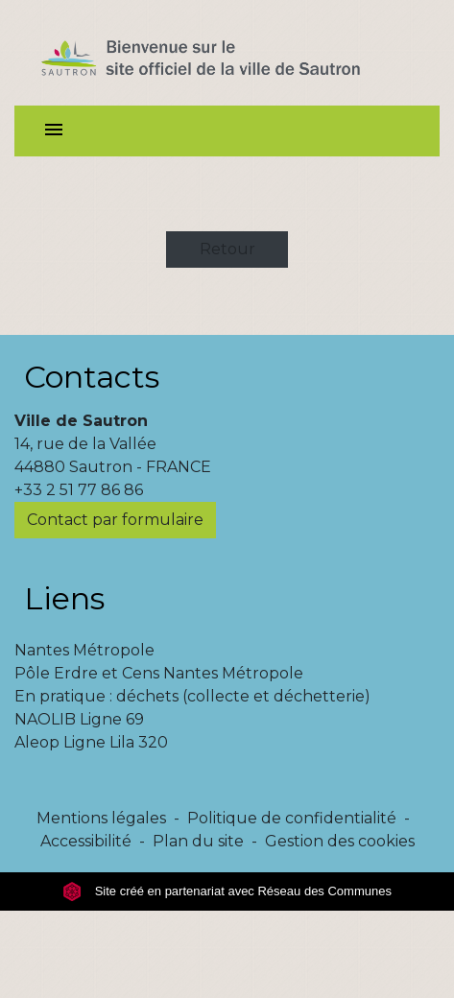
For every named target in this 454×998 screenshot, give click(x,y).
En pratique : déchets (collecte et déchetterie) (192, 696)
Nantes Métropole (84, 650)
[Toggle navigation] (54, 131)
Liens (64, 598)
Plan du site (198, 841)
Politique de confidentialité (291, 818)
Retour (227, 249)
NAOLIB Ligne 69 (79, 719)
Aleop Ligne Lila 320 (91, 742)
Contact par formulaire (115, 520)
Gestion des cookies (340, 841)
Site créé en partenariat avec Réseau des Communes (227, 891)
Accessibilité (85, 841)
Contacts (91, 376)
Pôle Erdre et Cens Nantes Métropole (158, 673)
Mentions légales (101, 818)
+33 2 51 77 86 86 (78, 490)
